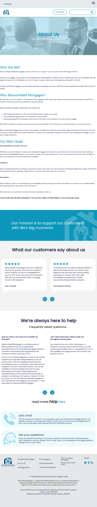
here (39, 381)
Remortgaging (44, 459)
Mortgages (8, 4)
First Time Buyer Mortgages (67, 459)
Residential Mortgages (26, 459)
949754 (73, 485)
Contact (59, 12)
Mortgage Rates (24, 467)
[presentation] (45, 299)
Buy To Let (22, 463)
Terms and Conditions (47, 467)
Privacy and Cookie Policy (68, 463)
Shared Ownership (46, 463)
